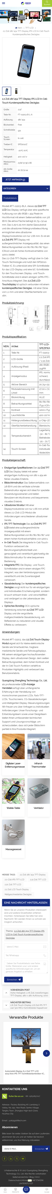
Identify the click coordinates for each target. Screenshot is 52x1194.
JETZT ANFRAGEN (13, 180)
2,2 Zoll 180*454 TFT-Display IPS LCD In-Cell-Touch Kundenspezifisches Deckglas (25, 934)
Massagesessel (13, 849)
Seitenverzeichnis (21, 1177)
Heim (18, 28)
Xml (37, 1177)
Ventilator (39, 808)
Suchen (47, 4)
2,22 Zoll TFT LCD (38, 879)
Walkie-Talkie (13, 808)
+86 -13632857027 (32, 1096)
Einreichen (41, 1149)
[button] (46, 1053)
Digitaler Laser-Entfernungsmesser (13, 765)
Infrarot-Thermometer (38, 765)
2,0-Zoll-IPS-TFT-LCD (14, 879)
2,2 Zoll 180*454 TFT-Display (33, 875)
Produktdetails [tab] (10, 198)
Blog (32, 1177)
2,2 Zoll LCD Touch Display (17, 889)
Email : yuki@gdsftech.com (14, 1120)
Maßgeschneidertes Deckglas (18, 894)
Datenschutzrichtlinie (17, 1180)
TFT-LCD (29, 28)
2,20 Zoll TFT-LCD (13, 884)
